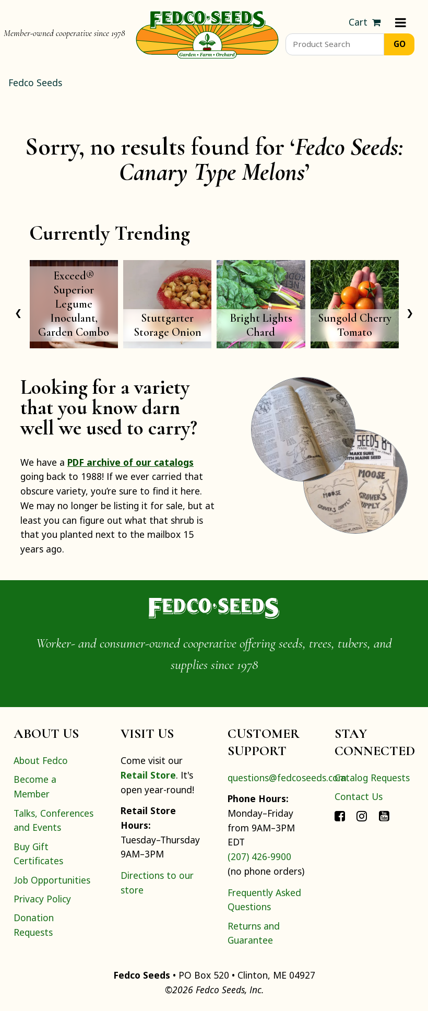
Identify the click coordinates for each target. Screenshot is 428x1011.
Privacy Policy (42, 898)
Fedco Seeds (35, 82)
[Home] (207, 33)
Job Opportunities (52, 880)
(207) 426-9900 (259, 856)
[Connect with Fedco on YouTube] (384, 815)
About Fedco (41, 760)
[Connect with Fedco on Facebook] (340, 815)
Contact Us (359, 796)
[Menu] (400, 22)
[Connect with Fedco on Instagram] (361, 815)
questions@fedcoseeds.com (287, 777)
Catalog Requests (372, 777)
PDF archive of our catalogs (130, 462)
